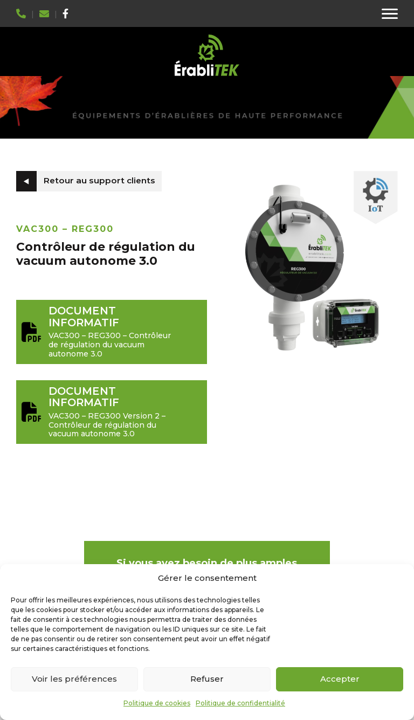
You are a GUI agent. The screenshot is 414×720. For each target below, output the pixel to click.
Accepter (340, 679)
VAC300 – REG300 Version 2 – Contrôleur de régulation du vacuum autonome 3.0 (112, 412)
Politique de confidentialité (240, 703)
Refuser (207, 679)
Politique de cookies (156, 703)
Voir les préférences (74, 679)
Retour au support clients (99, 180)
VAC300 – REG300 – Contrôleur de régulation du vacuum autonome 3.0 (112, 331)
